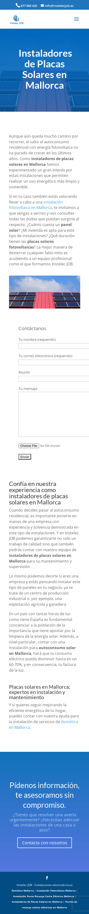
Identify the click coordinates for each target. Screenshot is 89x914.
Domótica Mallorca (23, 890)
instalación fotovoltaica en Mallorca (36, 204)
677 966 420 (29, 6)
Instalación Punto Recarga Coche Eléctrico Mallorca (43, 896)
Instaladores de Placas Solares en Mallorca (37, 901)
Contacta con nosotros (44, 843)
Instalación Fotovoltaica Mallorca (56, 890)
